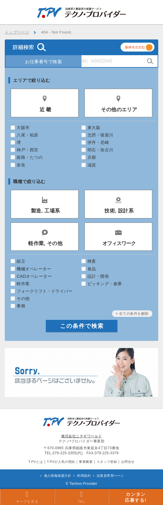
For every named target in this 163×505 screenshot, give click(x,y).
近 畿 (45, 109)
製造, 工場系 (45, 211)
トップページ (17, 32)
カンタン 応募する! (136, 497)
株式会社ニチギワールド (81, 436)
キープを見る (27, 497)
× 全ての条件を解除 (132, 314)
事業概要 (86, 461)
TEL (81, 497)
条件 (145, 48)
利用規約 (84, 475)
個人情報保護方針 (57, 475)
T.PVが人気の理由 (61, 461)
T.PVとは (35, 461)
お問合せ (128, 461)
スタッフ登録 (107, 461)
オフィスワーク (119, 243)
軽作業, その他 (45, 243)
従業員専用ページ (110, 475)
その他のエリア (119, 109)
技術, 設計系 (119, 211)
